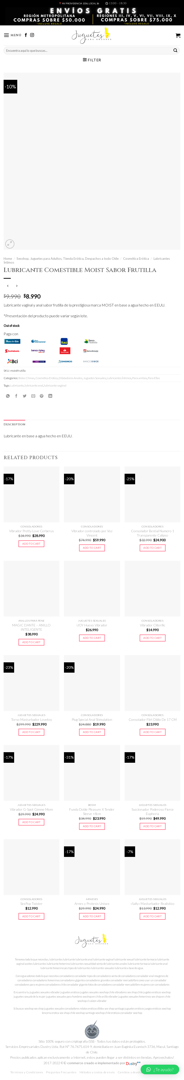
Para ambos (139, 378)
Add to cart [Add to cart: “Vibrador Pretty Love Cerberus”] (31, 543)
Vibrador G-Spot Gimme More (31, 809)
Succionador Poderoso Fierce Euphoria (153, 811)
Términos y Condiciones (26, 1072)
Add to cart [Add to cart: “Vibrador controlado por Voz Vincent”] (92, 547)
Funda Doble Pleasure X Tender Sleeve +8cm (92, 811)
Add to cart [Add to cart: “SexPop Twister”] (31, 916)
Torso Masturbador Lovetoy (31, 719)
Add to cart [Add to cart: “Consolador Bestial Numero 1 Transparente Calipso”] (152, 547)
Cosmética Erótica (136, 258)
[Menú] (12, 35)
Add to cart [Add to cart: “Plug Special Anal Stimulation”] (92, 731)
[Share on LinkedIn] (50, 396)
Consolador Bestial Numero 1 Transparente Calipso (152, 533)
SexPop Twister (31, 903)
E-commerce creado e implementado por (102, 1063)
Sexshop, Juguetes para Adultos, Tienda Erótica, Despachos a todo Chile (68, 258)
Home (8, 258)
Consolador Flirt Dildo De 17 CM (153, 719)
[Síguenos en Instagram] (32, 35)
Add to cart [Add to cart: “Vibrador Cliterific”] (152, 637)
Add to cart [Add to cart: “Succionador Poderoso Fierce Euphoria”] (152, 826)
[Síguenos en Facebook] (26, 35)
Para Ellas (154, 378)
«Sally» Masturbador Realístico (152, 903)
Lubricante (17, 385)
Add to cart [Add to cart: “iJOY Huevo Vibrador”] (92, 637)
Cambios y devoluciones (134, 1072)
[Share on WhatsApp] (8, 396)
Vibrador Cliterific (152, 625)
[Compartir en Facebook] (16, 396)
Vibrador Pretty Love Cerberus (31, 531)
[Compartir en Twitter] (25, 396)
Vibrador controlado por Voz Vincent (91, 533)
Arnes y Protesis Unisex (92, 903)
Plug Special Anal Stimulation (92, 719)
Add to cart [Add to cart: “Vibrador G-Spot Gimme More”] (31, 822)
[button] (160, 1069)
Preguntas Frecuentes (61, 1072)
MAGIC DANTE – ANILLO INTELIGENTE (31, 627)
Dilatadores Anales (70, 378)
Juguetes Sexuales (94, 378)
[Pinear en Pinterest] (42, 396)
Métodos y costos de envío (97, 1072)
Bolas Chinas (26, 378)
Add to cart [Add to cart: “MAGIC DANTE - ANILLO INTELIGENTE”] (31, 642)
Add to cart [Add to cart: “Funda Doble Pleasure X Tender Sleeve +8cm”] (92, 826)
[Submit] (175, 50)
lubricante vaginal (55, 385)
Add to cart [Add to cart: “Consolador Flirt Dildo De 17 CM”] (152, 731)
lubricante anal (34, 385)
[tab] (14, 424)
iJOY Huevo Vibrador (92, 625)
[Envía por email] (33, 396)
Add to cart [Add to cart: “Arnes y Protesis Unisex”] (92, 916)
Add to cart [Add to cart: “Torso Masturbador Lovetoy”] (31, 731)
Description (14, 424)
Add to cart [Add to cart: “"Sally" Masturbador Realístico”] (152, 916)
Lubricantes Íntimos (119, 378)
